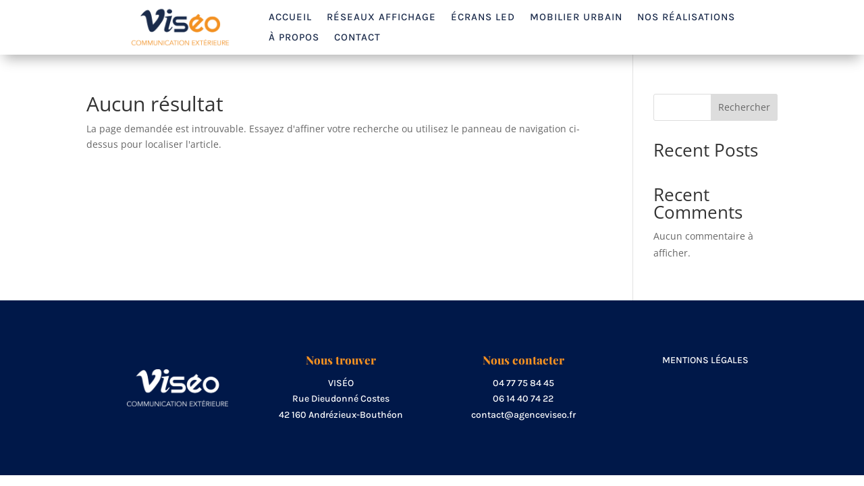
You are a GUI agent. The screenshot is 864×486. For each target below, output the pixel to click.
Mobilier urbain (576, 17)
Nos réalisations (686, 17)
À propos (294, 37)
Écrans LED (483, 17)
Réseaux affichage (381, 17)
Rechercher (744, 107)
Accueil (290, 17)
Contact (357, 37)
